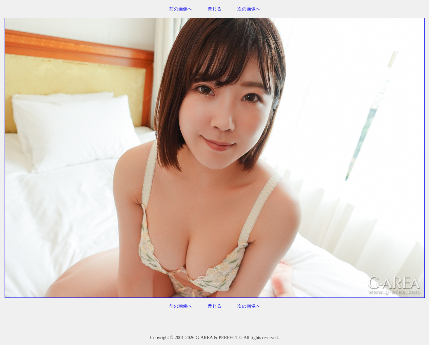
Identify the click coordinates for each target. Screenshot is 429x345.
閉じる (215, 9)
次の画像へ (248, 9)
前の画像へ (180, 9)
